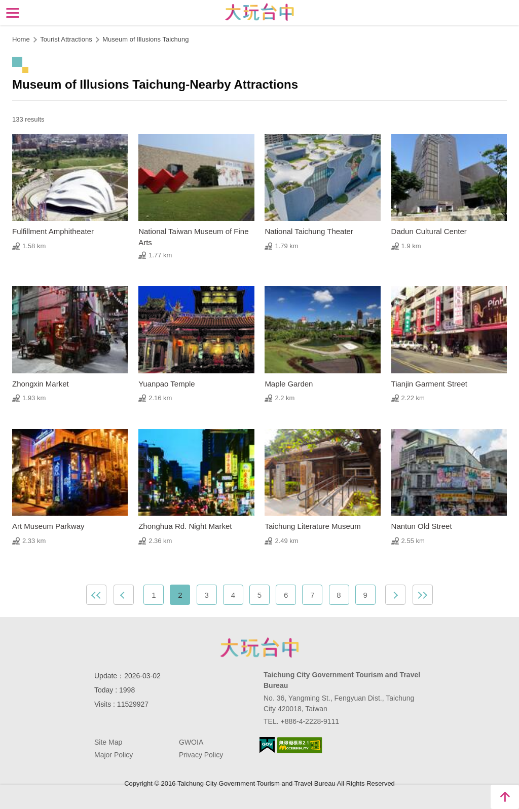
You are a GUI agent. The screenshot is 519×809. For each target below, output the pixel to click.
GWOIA (191, 742)
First (96, 595)
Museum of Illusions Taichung (145, 39)
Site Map (108, 742)
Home (21, 39)
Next (395, 595)
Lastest (423, 595)
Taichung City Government (259, 647)
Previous (124, 595)
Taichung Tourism (260, 12)
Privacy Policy (201, 755)
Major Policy (113, 755)
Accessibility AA (299, 745)
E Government (267, 745)
